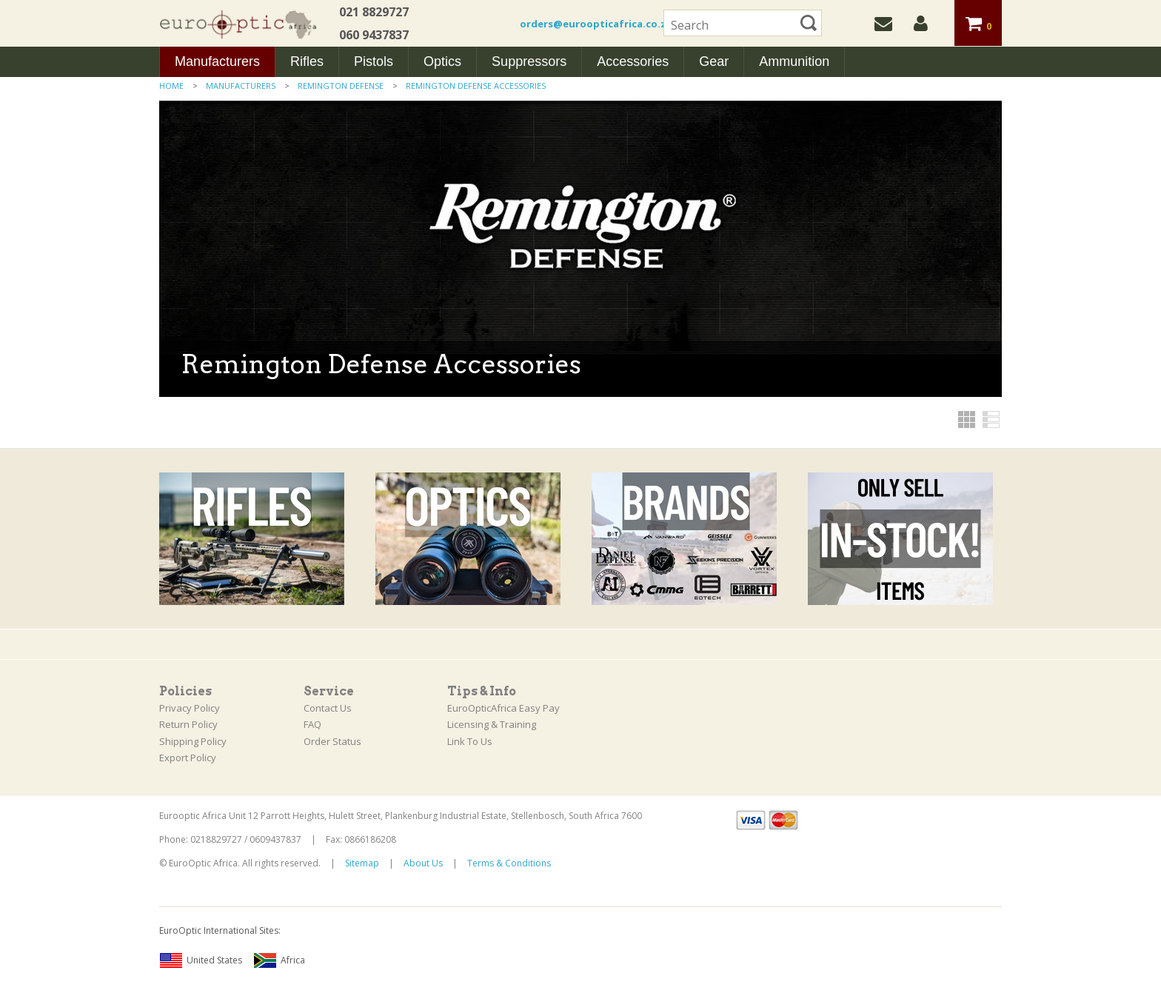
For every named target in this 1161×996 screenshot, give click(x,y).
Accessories (633, 61)
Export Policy (187, 757)
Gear (714, 61)
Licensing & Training (491, 724)
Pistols (373, 61)
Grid (966, 419)
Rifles (307, 61)
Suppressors (529, 61)
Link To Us (469, 741)
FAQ (312, 724)
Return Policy (188, 724)
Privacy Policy (189, 708)
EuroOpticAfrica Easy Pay (503, 708)
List (991, 419)
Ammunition (794, 61)
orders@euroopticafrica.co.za (596, 23)
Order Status (332, 741)
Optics (442, 61)
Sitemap (362, 863)
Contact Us (328, 708)
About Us (423, 863)
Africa (279, 960)
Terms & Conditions (509, 863)
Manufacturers (217, 61)
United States (200, 960)
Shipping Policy (193, 741)
